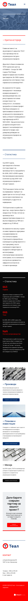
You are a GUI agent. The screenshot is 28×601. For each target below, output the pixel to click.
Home (18, 23)
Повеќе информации (11, 399)
